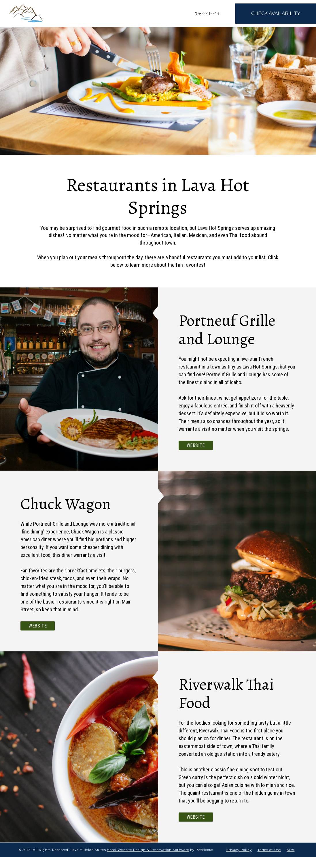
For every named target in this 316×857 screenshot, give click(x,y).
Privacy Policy (238, 850)
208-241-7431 (207, 13)
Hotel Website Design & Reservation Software (148, 850)
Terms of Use (269, 850)
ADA (290, 850)
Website (196, 445)
